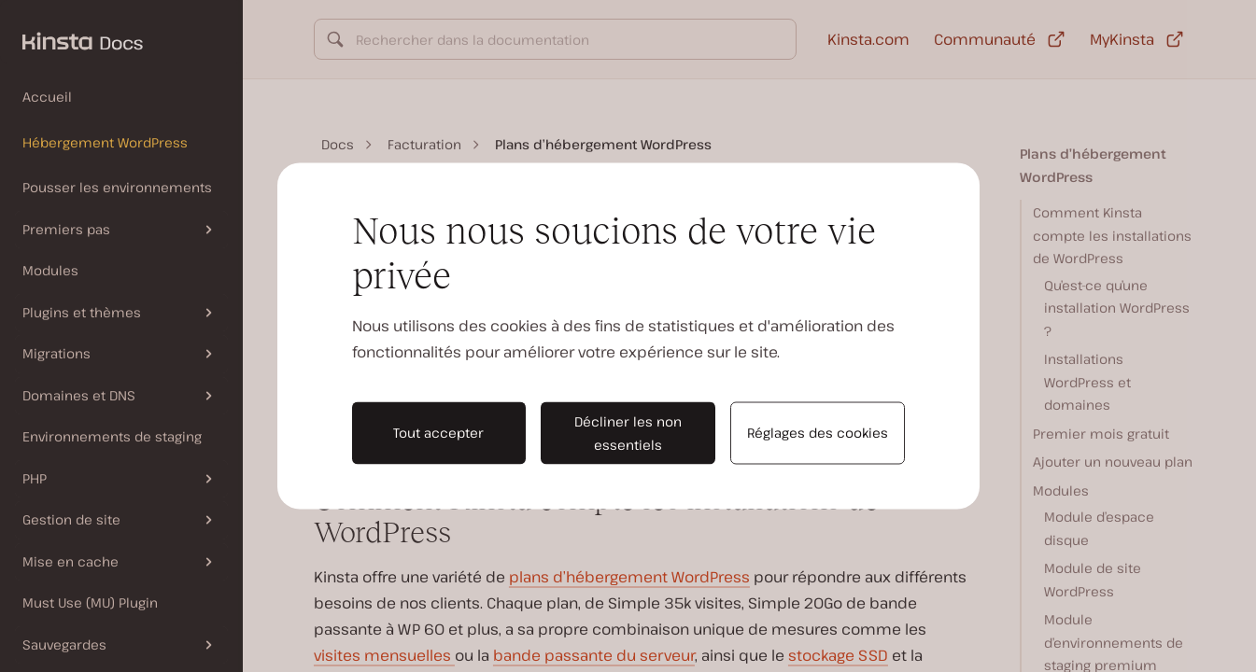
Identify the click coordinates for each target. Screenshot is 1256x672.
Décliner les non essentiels (628, 433)
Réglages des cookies (817, 432)
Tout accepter (438, 432)
